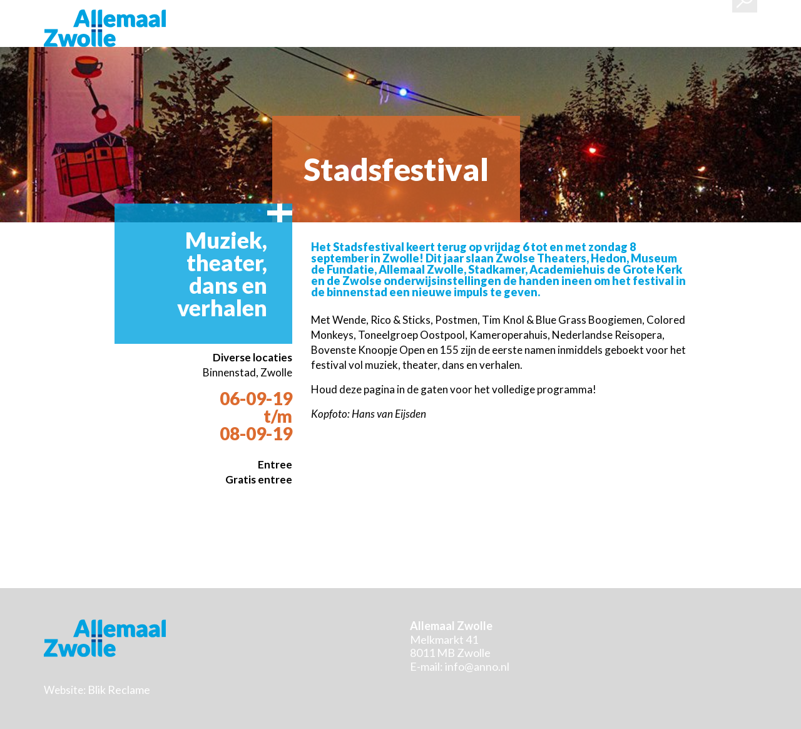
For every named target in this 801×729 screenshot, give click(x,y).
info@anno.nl (477, 666)
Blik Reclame (119, 689)
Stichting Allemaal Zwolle (105, 28)
